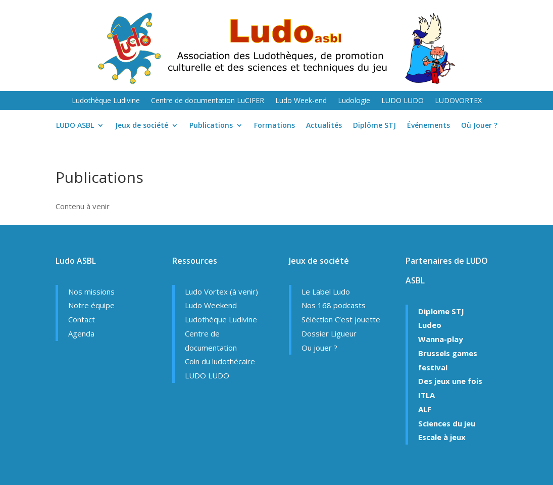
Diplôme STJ (374, 126)
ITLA (426, 395)
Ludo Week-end (301, 101)
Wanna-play (440, 339)
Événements (428, 126)
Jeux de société (141, 126)
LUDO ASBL (75, 126)
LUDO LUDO (402, 101)
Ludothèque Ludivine (106, 101)
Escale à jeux (442, 437)
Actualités (324, 126)
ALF (424, 409)
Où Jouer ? (479, 126)
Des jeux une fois (450, 381)
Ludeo (429, 325)
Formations (274, 126)
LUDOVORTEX (458, 101)
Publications (211, 126)
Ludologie (354, 101)
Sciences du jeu (446, 423)
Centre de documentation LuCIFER (207, 101)
